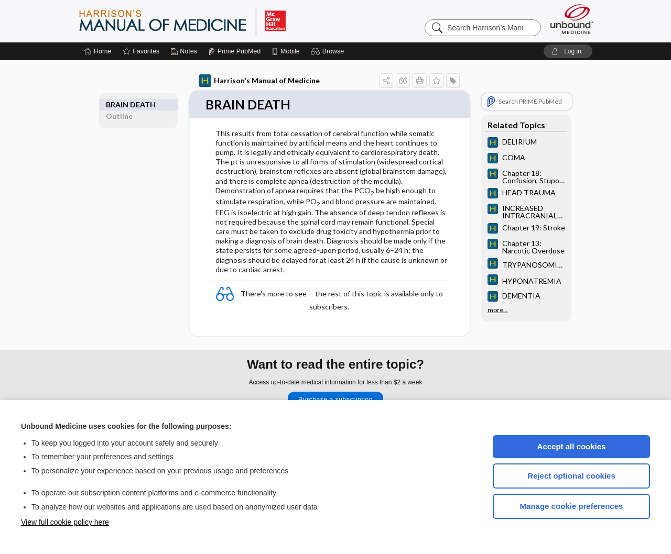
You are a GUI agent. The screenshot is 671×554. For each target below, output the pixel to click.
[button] (329, 51)
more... (498, 309)
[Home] (97, 51)
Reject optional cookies (571, 475)
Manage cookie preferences (571, 506)
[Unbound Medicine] (572, 19)
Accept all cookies (571, 446)
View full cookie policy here (65, 522)
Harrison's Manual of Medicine (259, 80)
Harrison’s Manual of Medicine (210, 21)
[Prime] (234, 51)
